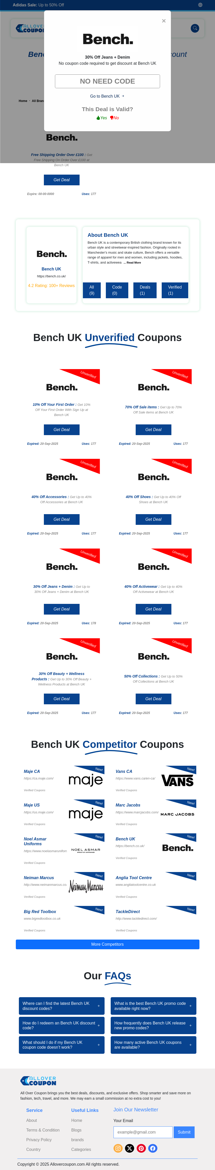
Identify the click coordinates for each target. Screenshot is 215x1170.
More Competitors (107, 944)
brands (77, 1140)
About (31, 1120)
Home (76, 1120)
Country (33, 1149)
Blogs (76, 1130)
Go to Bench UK (107, 96)
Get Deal (62, 180)
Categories (81, 1149)
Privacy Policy (39, 1140)
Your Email (123, 1121)
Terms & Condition (43, 1130)
